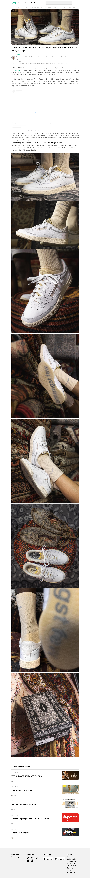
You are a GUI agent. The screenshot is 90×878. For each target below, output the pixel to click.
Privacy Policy (72, 866)
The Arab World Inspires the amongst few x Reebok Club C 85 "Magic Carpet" (50, 7)
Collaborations (72, 859)
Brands (69, 855)
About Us (70, 863)
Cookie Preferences (71, 871)
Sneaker (20, 2)
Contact (70, 868)
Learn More (66, 63)
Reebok (17, 70)
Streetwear (34, 2)
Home (13, 7)
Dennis (18, 54)
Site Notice (71, 861)
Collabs (27, 2)
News (41, 2)
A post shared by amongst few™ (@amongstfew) (31, 130)
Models (69, 857)
